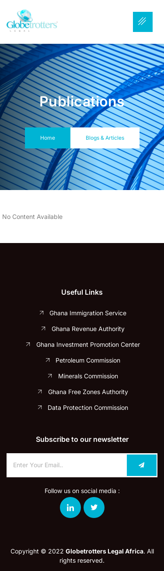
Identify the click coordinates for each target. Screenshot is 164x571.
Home (47, 137)
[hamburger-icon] (143, 22)
